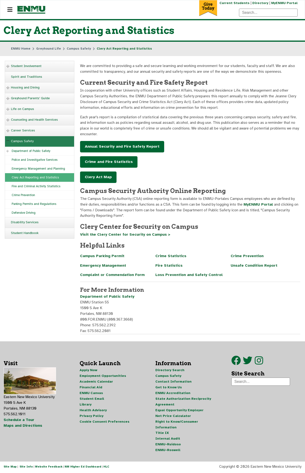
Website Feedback (48, 467)
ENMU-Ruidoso (168, 445)
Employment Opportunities (103, 376)
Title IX (162, 434)
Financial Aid (91, 388)
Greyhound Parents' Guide (30, 98)
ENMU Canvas (91, 394)
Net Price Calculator (173, 417)
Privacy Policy (91, 417)
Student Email (92, 399)
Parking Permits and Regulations (34, 204)
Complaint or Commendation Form (112, 275)
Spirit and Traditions (26, 77)
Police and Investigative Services (34, 160)
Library (86, 405)
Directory (260, 3)
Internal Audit (167, 439)
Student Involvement (26, 66)
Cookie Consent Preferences (104, 422)
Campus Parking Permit (102, 256)
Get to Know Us (168, 388)
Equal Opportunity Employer (179, 411)
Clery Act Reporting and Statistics (35, 177)
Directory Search (169, 371)
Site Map (10, 467)
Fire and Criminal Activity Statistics (36, 186)
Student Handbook (25, 233)
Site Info (26, 467)
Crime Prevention (23, 195)
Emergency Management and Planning (38, 169)
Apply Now (88, 371)
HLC (106, 467)
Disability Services (25, 222)
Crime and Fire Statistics (109, 162)
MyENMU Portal (284, 3)
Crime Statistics (171, 256)
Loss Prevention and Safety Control (189, 275)
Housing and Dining (25, 87)
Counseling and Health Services (34, 120)
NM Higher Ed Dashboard (83, 467)
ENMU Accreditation (172, 394)
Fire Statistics (169, 266)
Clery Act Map (98, 177)
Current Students (234, 3)
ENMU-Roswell (167, 451)
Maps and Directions (23, 426)
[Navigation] (9, 9)
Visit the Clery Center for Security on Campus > (125, 235)
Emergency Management (103, 266)
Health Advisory (93, 411)
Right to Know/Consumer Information (176, 425)
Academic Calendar (96, 382)
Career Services (23, 130)
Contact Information (173, 382)
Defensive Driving (24, 213)
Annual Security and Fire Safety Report (122, 147)
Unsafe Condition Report (254, 266)
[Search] (268, 13)
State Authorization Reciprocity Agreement (183, 402)
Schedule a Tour (19, 420)
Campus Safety (22, 141)
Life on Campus (22, 109)
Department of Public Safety (31, 151)
